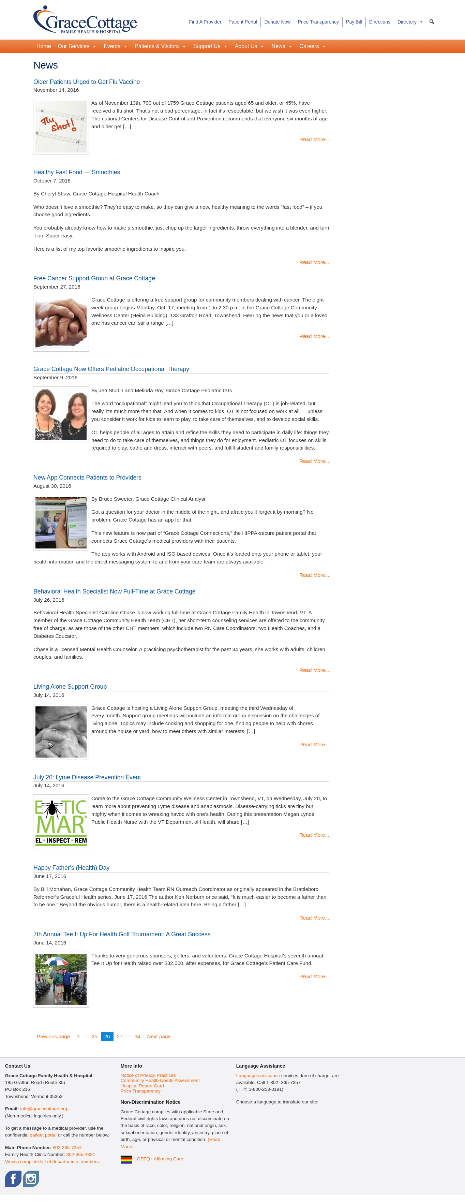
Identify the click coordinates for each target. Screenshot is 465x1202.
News (281, 46)
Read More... (314, 139)
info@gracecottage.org (43, 1108)
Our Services (77, 46)
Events (116, 46)
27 (121, 1035)
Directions (379, 22)
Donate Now (277, 22)
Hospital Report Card (142, 1085)
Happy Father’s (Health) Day (71, 867)
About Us (250, 46)
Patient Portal (242, 22)
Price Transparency (318, 22)
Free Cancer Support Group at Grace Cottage (94, 278)
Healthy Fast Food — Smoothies (76, 172)
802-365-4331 (80, 1154)
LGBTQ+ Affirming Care (158, 1158)
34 (139, 1035)
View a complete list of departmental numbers (52, 1161)
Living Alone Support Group (70, 686)
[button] (432, 22)
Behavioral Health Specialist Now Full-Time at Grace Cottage (114, 591)
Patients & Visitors (160, 46)
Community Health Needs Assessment (160, 1080)
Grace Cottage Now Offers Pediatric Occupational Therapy (111, 369)
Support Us (210, 46)
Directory (410, 22)
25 (96, 1035)
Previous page (53, 1036)
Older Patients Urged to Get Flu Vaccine (86, 81)
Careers (313, 46)
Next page (159, 1036)
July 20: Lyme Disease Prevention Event (87, 777)
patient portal (43, 1135)
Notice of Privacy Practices (148, 1075)
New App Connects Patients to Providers (87, 477)
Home (43, 46)
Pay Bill (354, 22)
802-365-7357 (67, 1147)
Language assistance (258, 1075)
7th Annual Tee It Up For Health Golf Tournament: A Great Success (122, 934)
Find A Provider (205, 22)
